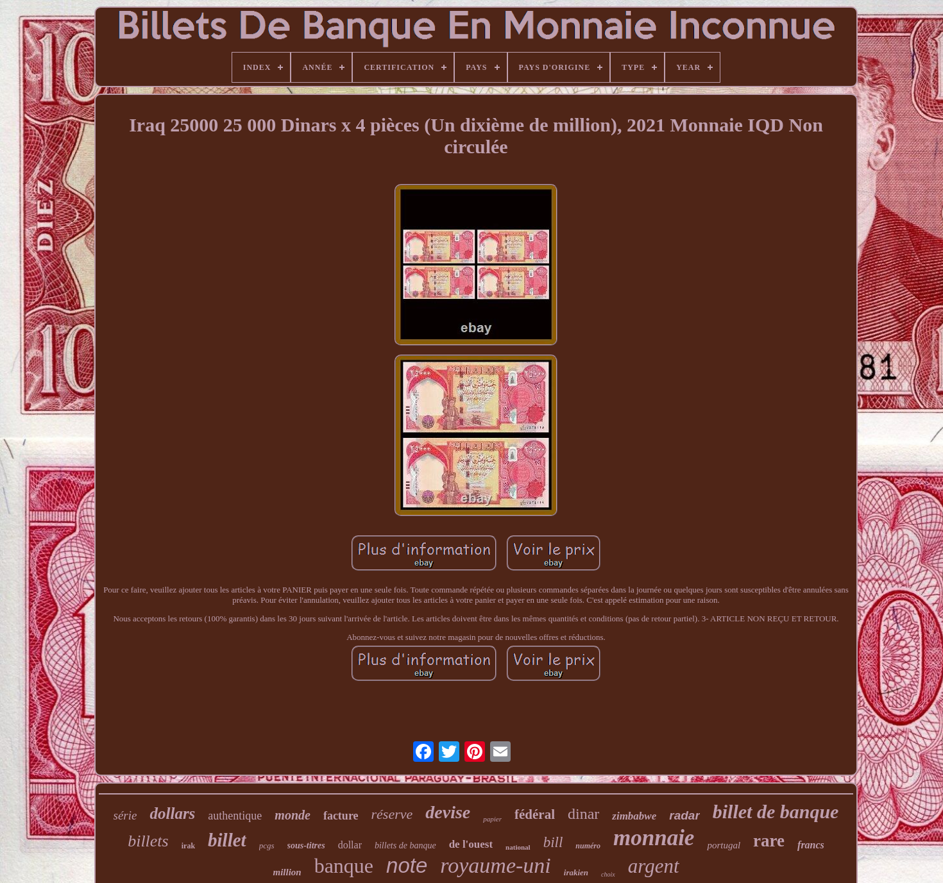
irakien (576, 872)
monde (292, 815)
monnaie (653, 837)
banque (343, 865)
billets (148, 841)
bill (553, 842)
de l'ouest (471, 844)
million (287, 872)
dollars (172, 813)
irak (188, 845)
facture (341, 815)
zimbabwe (634, 816)
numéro (587, 845)
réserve (392, 814)
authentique (235, 815)
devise (447, 812)
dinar (583, 813)
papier (492, 819)
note (406, 865)
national (518, 847)
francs (810, 844)
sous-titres (306, 845)
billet (227, 840)
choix (608, 874)
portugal (723, 845)
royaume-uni (495, 865)
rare (769, 840)
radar (684, 815)
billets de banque (405, 845)
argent (653, 866)
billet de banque (776, 811)
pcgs (267, 845)
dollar (350, 844)
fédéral (534, 814)
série (125, 815)
